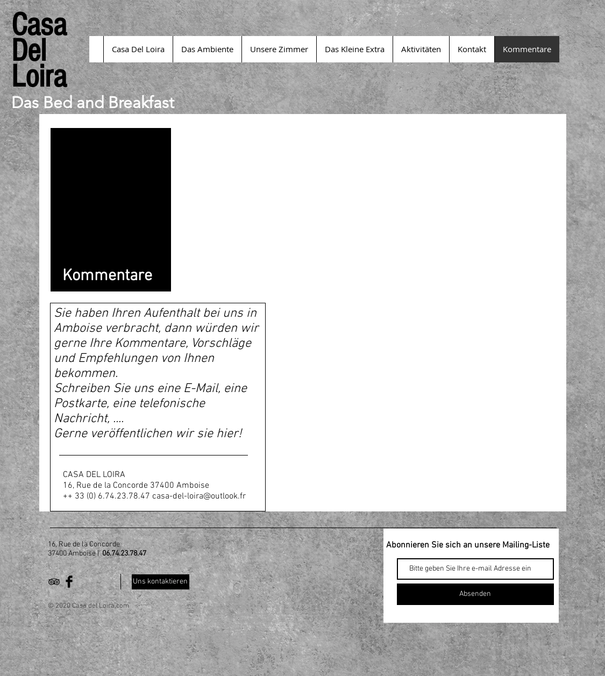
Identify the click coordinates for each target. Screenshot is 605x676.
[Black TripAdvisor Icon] (54, 581)
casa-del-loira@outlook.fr (199, 496)
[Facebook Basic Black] (69, 581)
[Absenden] (475, 594)
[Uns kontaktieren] (160, 581)
